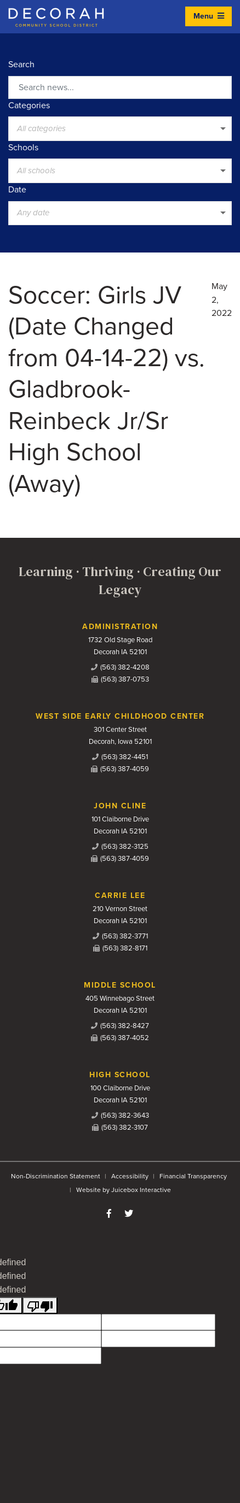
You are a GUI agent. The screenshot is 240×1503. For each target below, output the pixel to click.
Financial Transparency (193, 1176)
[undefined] (40, 1305)
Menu (208, 16)
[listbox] (120, 128)
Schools (23, 147)
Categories (29, 105)
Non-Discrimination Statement (55, 1176)
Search (21, 64)
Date (17, 189)
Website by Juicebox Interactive (123, 1190)
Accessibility (129, 1176)
